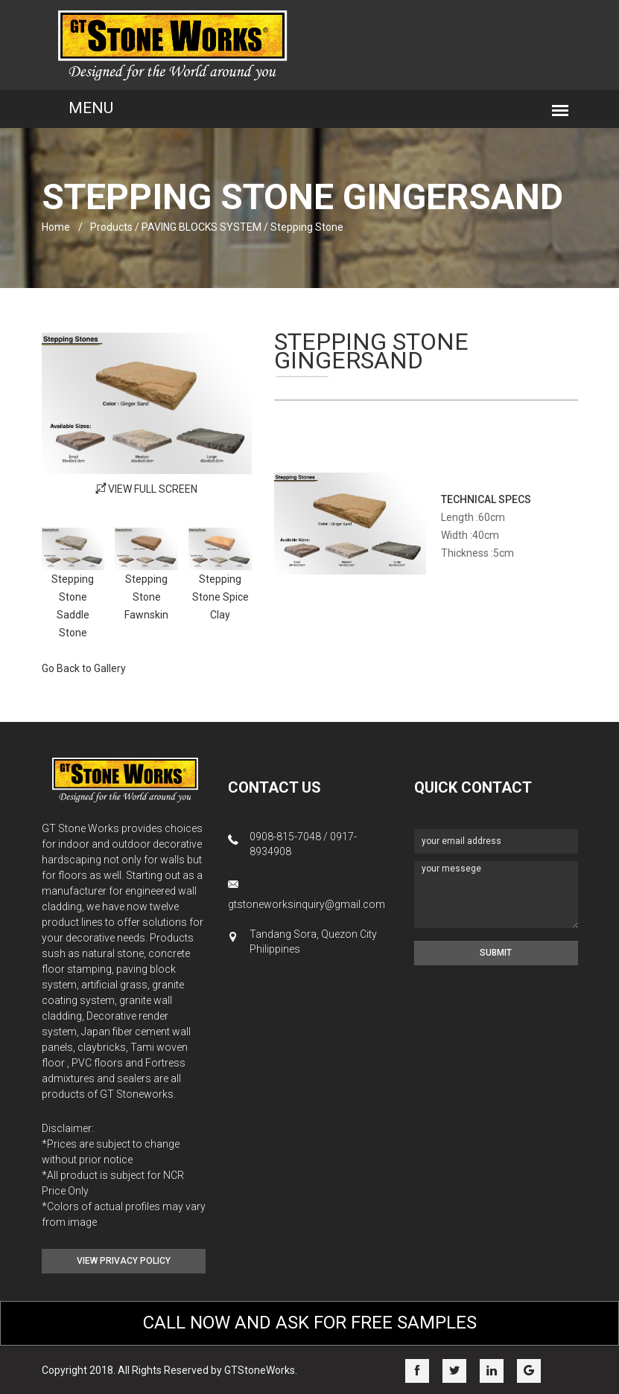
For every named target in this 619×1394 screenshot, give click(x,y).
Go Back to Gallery (84, 668)
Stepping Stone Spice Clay (220, 597)
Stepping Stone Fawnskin (146, 597)
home (56, 227)
